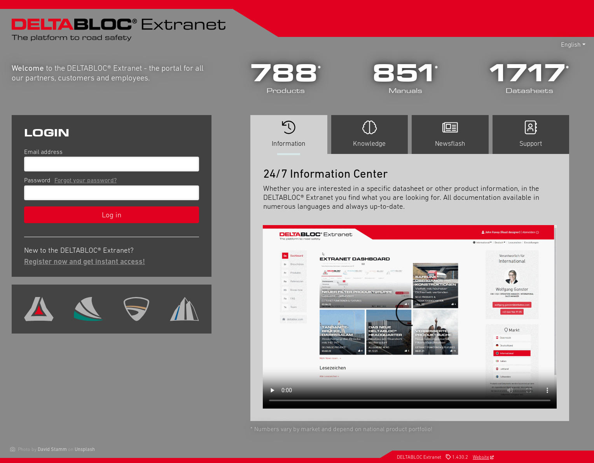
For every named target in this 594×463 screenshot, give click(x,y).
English (571, 44)
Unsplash (85, 449)
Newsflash (450, 133)
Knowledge (369, 133)
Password (72, 179)
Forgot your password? (85, 179)
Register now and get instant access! (84, 261)
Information (288, 137)
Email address (43, 151)
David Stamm (52, 449)
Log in (111, 214)
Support (530, 133)
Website (483, 457)
